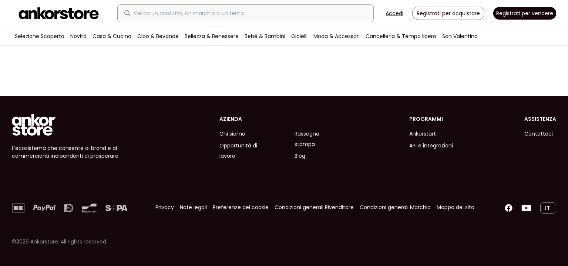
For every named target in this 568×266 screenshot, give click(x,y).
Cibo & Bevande (158, 36)
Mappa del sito (455, 207)
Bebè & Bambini (265, 36)
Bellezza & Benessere (212, 36)
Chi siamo (232, 133)
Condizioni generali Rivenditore (314, 207)
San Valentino (460, 36)
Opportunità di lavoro (238, 151)
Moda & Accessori (336, 36)
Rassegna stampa (307, 139)
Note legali (193, 207)
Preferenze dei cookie (241, 207)
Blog (300, 156)
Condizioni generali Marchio (395, 207)
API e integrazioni (431, 145)
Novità (78, 36)
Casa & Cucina (112, 36)
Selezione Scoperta (39, 36)
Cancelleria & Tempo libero (401, 36)
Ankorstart (422, 133)
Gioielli (299, 36)
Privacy (164, 207)
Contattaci (538, 133)
